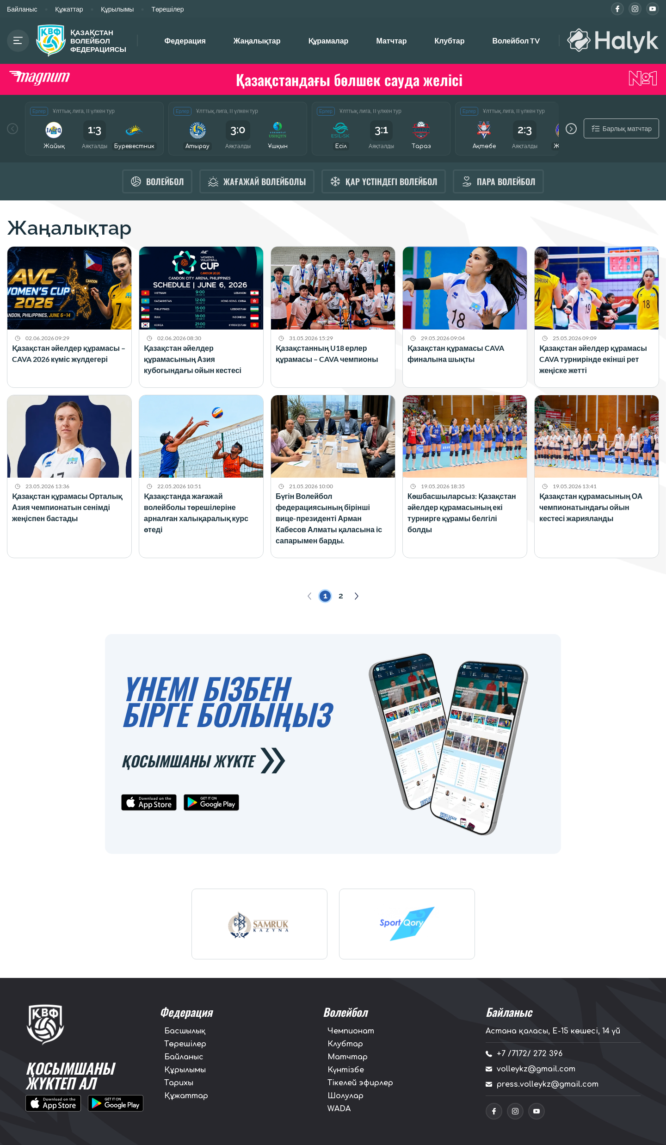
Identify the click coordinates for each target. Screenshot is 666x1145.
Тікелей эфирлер (360, 1083)
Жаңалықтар (257, 40)
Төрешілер (167, 9)
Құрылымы (117, 9)
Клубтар (449, 40)
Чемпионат (350, 1031)
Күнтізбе (345, 1070)
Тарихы (178, 1083)
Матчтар (391, 40)
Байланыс (22, 9)
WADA (339, 1109)
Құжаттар (69, 9)
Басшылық (185, 1031)
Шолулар (345, 1096)
